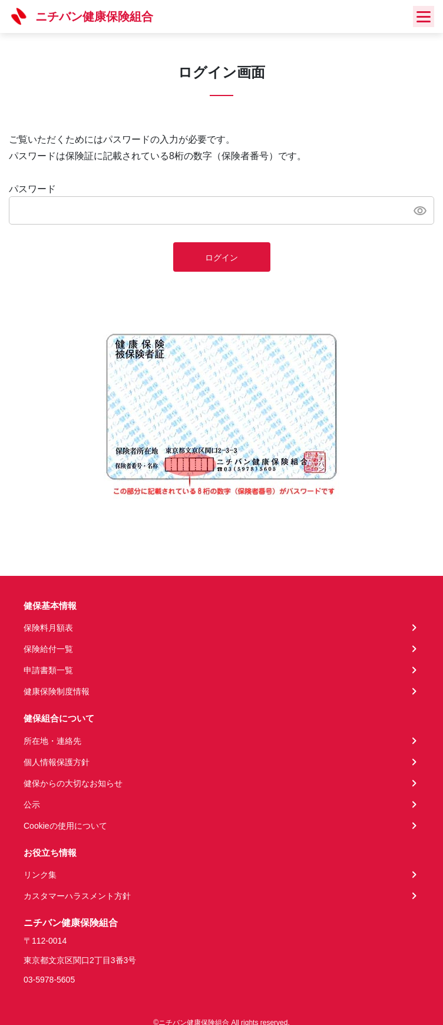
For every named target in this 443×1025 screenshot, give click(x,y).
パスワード (32, 189)
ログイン (221, 257)
